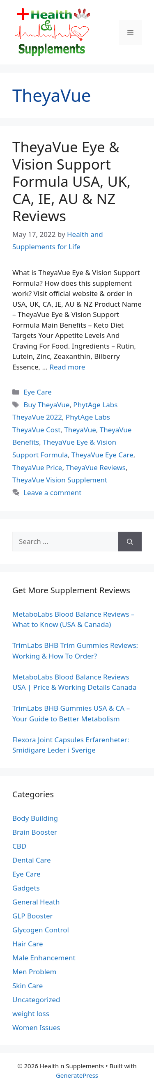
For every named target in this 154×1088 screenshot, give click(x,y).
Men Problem (34, 971)
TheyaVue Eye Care (102, 454)
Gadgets (26, 888)
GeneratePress (77, 1075)
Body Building (35, 818)
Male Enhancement (44, 957)
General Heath (36, 902)
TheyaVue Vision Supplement (59, 479)
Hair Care (27, 943)
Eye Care (37, 392)
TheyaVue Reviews (96, 467)
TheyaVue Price (37, 467)
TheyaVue (80, 429)
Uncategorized (36, 999)
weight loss (30, 1013)
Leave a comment (52, 492)
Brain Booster (34, 832)
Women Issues (36, 1027)
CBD (19, 846)
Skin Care (27, 985)
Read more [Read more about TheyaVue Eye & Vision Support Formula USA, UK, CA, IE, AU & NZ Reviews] (67, 367)
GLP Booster (32, 915)
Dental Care (31, 860)
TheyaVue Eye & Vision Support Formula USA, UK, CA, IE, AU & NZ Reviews (71, 181)
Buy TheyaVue (46, 404)
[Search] (130, 541)
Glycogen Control (40, 929)
